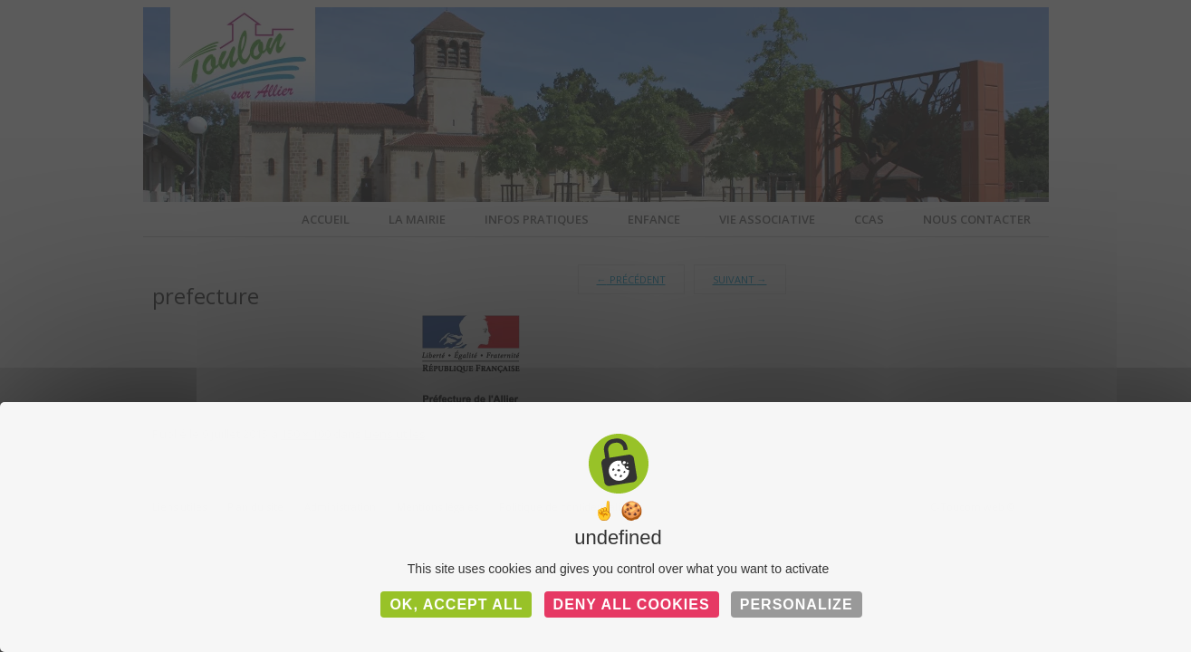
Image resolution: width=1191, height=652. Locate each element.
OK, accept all (456, 604)
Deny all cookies (631, 604)
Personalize (796, 604)
